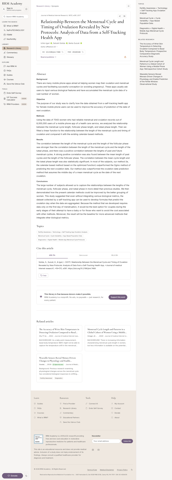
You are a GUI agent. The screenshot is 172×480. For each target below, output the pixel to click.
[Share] (120, 16)
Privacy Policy (122, 470)
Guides (38, 404)
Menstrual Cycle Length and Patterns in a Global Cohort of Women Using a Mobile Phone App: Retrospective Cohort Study (154, 65)
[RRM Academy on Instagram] (93, 450)
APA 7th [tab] (52, 255)
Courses (39, 413)
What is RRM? (41, 417)
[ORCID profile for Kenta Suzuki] (81, 43)
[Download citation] (124, 16)
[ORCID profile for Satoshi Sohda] (67, 43)
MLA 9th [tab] (114, 255)
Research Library (43, 6)
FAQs (37, 408)
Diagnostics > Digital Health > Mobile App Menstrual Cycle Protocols (61, 240)
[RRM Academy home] (15, 3)
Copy (43, 275)
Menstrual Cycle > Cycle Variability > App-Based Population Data (60, 236)
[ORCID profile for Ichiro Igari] (51, 43)
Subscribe (127, 441)
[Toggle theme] (26, 475)
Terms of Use (92, 470)
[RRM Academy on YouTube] (98, 450)
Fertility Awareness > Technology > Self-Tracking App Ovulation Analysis (62, 232)
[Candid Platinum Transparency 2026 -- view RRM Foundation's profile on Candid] (38, 439)
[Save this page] (129, 6)
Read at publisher (48, 57)
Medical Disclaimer (107, 470)
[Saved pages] (26, 9)
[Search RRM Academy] (15, 17)
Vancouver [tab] (83, 255)
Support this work (118, 297)
